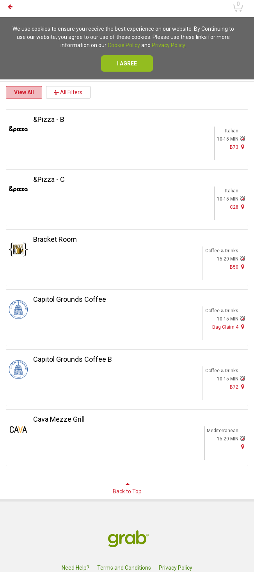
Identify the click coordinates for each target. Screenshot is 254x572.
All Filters (68, 92)
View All (24, 92)
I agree (127, 63)
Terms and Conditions (124, 568)
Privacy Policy (168, 45)
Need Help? (75, 568)
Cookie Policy (124, 45)
